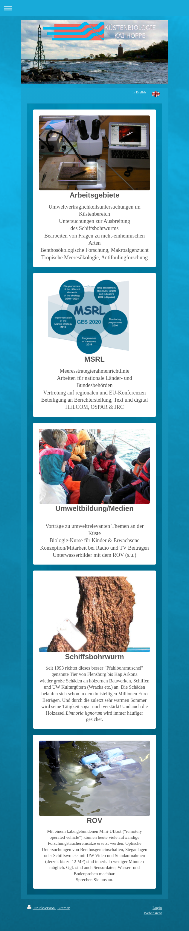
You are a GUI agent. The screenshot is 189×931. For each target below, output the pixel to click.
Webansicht (153, 913)
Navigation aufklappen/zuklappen (94, 7)
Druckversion (41, 908)
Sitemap (63, 908)
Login (157, 907)
